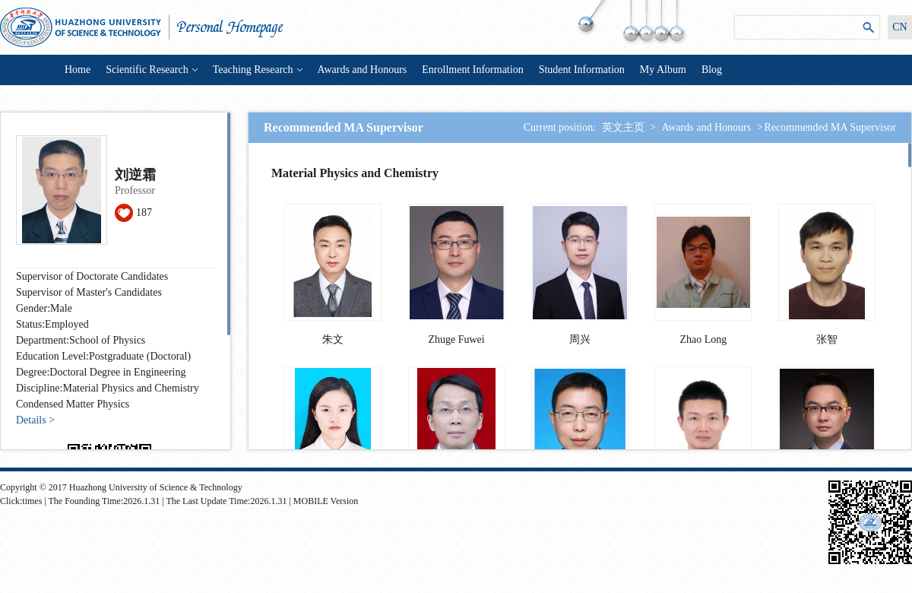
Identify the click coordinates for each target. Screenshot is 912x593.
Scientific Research (151, 69)
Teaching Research (257, 69)
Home (77, 69)
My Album (663, 69)
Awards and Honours (362, 69)
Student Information (582, 69)
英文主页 (623, 127)
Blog (711, 69)
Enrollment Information (472, 69)
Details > (35, 420)
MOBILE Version (325, 501)
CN (899, 27)
